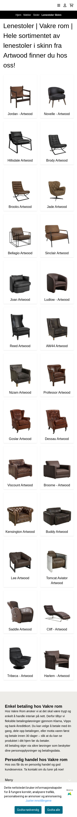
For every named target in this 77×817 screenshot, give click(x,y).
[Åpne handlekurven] (71, 5)
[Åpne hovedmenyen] (59, 5)
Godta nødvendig (28, 809)
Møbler (27, 15)
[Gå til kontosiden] (65, 5)
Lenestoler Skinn (52, 15)
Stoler (36, 15)
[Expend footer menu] (70, 780)
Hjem (19, 15)
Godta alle (53, 809)
